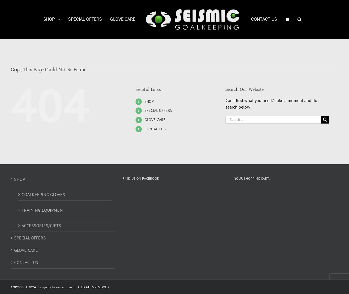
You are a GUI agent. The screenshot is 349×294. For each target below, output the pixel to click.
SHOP (149, 101)
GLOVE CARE (155, 119)
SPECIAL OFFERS (158, 110)
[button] (300, 19)
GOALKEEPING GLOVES (43, 194)
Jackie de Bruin (62, 287)
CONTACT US (155, 129)
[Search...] (273, 120)
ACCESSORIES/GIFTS (41, 225)
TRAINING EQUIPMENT (43, 210)
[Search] (325, 120)
